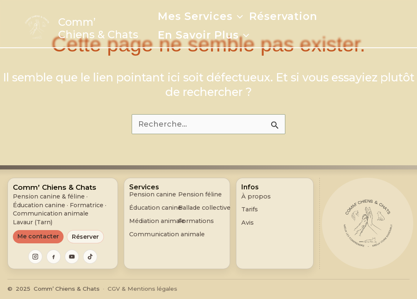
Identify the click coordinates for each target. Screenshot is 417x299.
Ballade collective (204, 207)
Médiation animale (157, 221)
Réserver (85, 236)
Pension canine (152, 194)
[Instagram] (35, 257)
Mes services (200, 16)
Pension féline (200, 194)
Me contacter (38, 236)
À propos (256, 196)
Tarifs (249, 209)
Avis (247, 222)
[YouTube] (72, 257)
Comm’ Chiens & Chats (98, 28)
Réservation (283, 16)
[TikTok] (90, 257)
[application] (238, 16)
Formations (196, 221)
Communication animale (167, 234)
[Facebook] (54, 257)
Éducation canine (155, 207)
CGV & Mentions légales (142, 288)
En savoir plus (203, 35)
